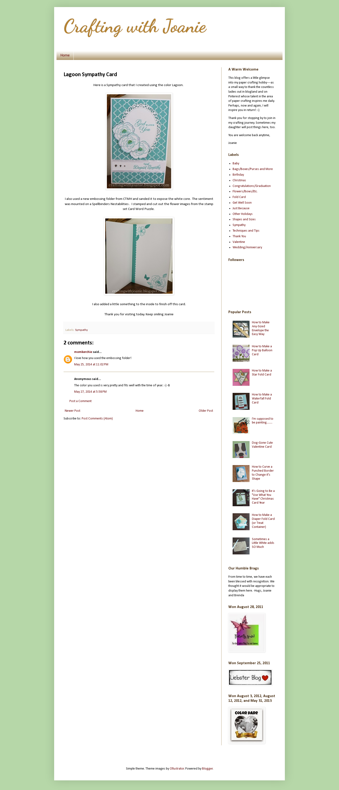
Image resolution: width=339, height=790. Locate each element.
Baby (236, 163)
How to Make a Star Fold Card (262, 372)
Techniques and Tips (246, 231)
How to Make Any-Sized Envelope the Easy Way (261, 328)
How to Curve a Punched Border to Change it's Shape (263, 472)
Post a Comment (80, 401)
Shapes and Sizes (244, 219)
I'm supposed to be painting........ (262, 421)
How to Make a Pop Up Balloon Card (262, 350)
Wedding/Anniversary (247, 247)
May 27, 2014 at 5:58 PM (90, 392)
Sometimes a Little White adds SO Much (263, 543)
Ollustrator (177, 768)
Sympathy (81, 330)
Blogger (207, 768)
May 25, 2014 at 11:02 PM (91, 364)
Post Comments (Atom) (97, 418)
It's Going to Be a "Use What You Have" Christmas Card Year (263, 497)
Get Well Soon (242, 203)
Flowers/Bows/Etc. (245, 191)
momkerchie (83, 352)
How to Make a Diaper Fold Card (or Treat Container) (263, 521)
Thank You (239, 236)
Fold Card (239, 197)
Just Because (241, 208)
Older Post (206, 411)
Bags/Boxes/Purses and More (253, 169)
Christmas (239, 180)
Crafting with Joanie (135, 26)
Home (65, 55)
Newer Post (72, 411)
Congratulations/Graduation (252, 186)
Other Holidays (243, 214)
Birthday (238, 175)
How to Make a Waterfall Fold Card (262, 398)
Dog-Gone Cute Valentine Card (262, 445)
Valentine (239, 242)
